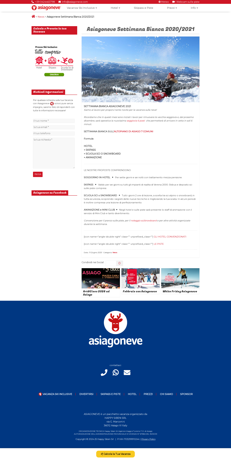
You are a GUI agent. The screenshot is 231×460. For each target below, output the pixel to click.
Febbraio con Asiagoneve (140, 291)
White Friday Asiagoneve (180, 291)
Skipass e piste (111, 394)
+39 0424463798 (43, 1)
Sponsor (186, 394)
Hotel (114, 7)
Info (193, 7)
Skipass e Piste (143, 7)
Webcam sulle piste (185, 1)
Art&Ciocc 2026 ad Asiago (96, 293)
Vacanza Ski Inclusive (81, 7)
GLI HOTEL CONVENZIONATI (170, 236)
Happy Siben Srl (105, 439)
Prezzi (171, 7)
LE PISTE (159, 243)
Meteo (164, 1)
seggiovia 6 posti (136, 120)
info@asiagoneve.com (73, 1)
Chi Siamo (166, 394)
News (41, 16)
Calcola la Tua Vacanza (115, 454)
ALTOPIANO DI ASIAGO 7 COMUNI (133, 131)
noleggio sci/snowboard (144, 220)
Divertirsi (86, 394)
